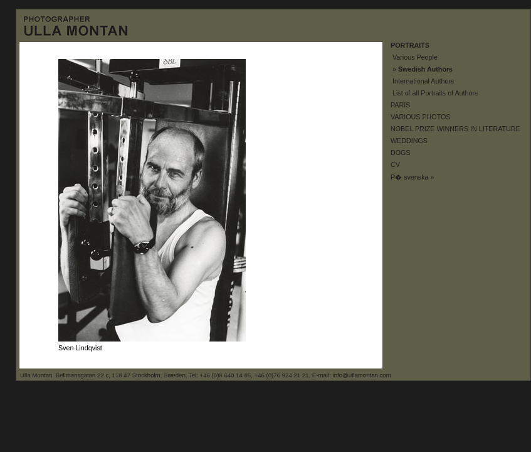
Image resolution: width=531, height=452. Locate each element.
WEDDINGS (409, 140)
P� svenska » (412, 177)
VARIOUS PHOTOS (421, 117)
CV (395, 164)
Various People (415, 57)
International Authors (423, 81)
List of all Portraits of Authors (435, 93)
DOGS (401, 152)
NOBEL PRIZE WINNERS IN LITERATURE (455, 128)
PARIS (400, 105)
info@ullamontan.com (362, 375)
